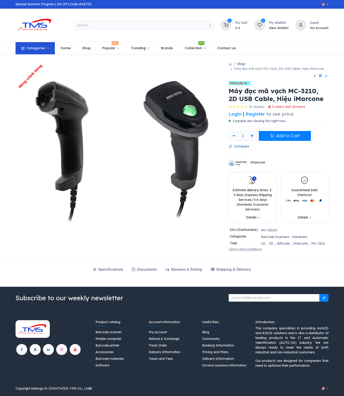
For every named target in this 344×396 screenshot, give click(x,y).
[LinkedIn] (48, 349)
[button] (323, 298)
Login (235, 114)
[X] (35, 349)
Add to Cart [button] (285, 136)
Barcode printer (107, 345)
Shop (241, 64)
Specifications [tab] (108, 269)
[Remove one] (234, 136)
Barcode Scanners (275, 237)
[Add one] (252, 136)
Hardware (299, 237)
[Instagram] (61, 349)
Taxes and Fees (161, 359)
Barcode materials (109, 359)
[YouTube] (75, 349)
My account (158, 332)
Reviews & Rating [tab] (184, 269)
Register (255, 114)
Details (252, 217)
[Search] (210, 25)
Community (211, 339)
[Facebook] (21, 349)
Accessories (104, 352)
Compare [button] (239, 146)
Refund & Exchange (164, 339)
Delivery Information (164, 352)
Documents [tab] (144, 269)
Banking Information (218, 345)
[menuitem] (35, 48)
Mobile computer (108, 339)
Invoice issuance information (224, 365)
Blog (205, 332)
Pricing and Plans (215, 352)
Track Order (158, 345)
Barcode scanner (108, 332)
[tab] (230, 269)
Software (102, 365)
